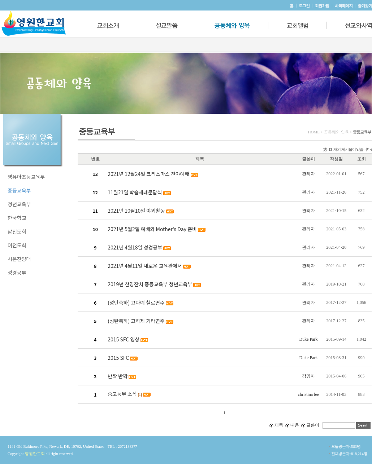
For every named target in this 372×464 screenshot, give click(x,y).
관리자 (308, 173)
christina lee (308, 394)
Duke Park (308, 339)
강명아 (308, 376)
